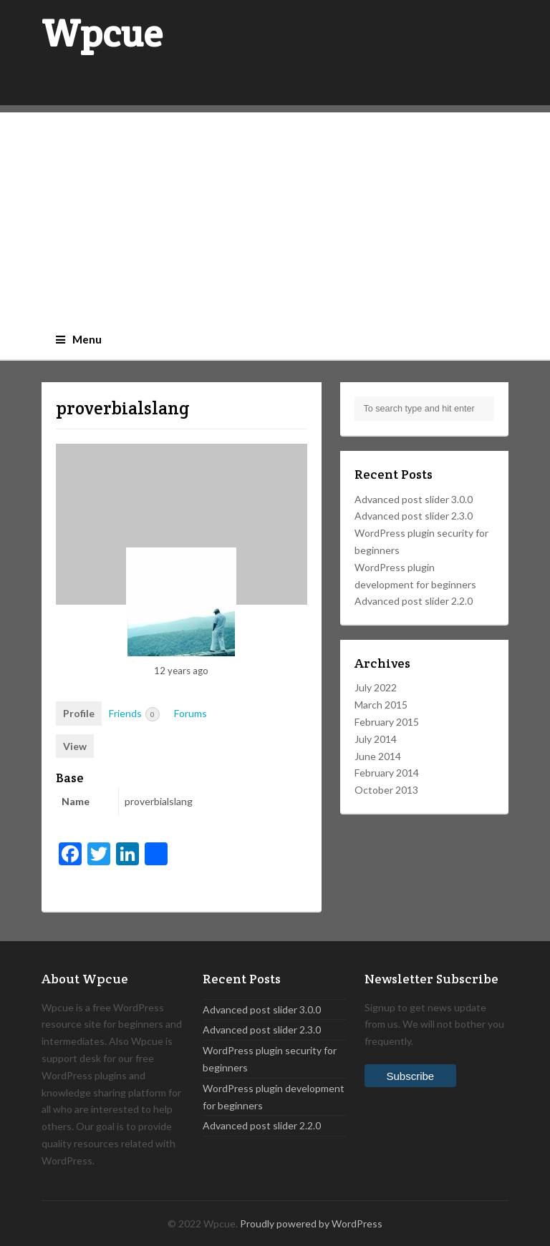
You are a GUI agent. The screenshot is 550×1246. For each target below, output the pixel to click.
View (75, 746)
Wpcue (102, 33)
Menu (79, 339)
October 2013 (386, 790)
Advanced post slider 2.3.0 (413, 516)
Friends (134, 714)
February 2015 (386, 722)
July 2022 (375, 687)
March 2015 (380, 705)
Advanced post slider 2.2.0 (413, 601)
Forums (190, 713)
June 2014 (377, 756)
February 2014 (386, 772)
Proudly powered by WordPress (311, 1223)
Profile (79, 713)
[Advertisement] (275, 212)
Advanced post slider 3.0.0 (413, 499)
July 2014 (375, 739)
